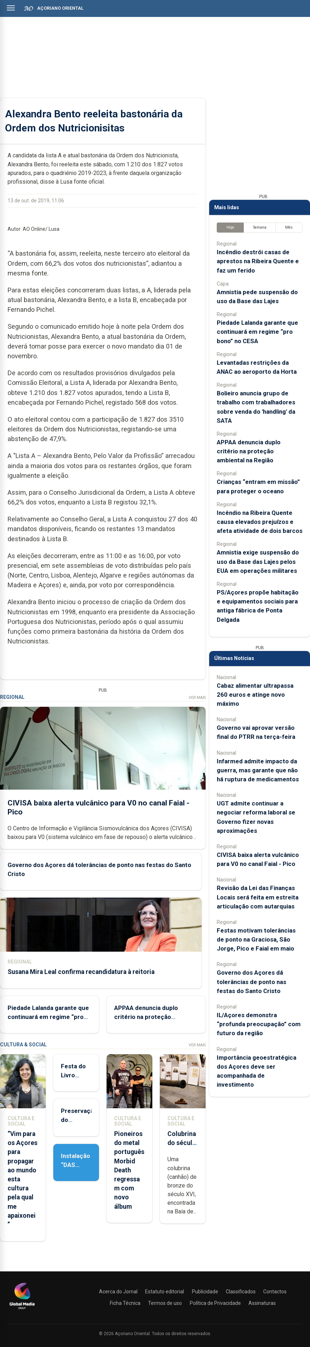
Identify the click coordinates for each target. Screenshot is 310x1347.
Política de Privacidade (215, 1303)
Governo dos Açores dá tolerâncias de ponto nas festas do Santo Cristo (251, 981)
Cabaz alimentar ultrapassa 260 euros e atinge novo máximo (255, 694)
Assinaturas (262, 1303)
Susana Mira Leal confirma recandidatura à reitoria (81, 971)
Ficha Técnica (125, 1303)
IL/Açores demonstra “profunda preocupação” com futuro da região (259, 1024)
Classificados (241, 1291)
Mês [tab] (289, 227)
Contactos (275, 1291)
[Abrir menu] (10, 7)
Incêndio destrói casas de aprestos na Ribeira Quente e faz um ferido (258, 261)
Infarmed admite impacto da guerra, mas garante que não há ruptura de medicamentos (258, 770)
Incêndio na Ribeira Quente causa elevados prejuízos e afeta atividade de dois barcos (259, 521)
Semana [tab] (259, 227)
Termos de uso (165, 1303)
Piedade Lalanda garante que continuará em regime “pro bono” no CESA (48, 1016)
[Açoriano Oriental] (22, 1310)
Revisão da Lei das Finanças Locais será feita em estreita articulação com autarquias (257, 897)
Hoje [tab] (230, 227)
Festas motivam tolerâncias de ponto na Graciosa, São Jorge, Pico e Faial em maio (256, 939)
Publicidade (205, 1291)
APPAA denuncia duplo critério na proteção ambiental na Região (146, 1016)
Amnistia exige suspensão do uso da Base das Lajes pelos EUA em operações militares (258, 561)
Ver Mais (197, 697)
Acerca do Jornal (118, 1291)
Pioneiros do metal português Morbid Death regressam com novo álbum (129, 1170)
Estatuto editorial (164, 1291)
